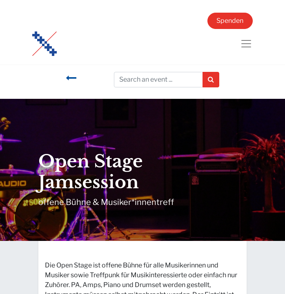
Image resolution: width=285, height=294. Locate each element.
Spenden (229, 20)
